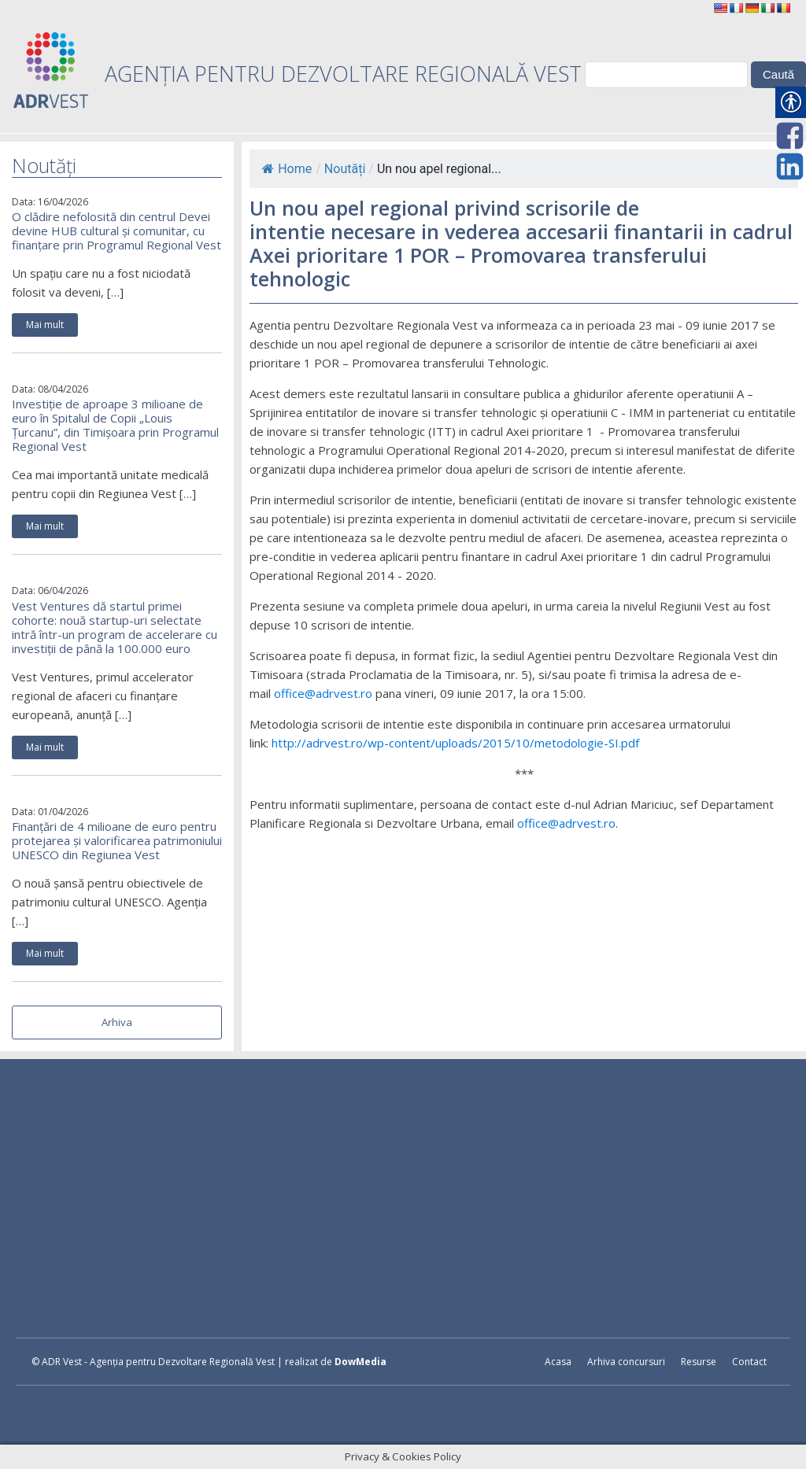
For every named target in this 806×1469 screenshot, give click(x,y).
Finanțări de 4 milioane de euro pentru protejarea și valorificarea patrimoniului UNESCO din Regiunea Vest (117, 840)
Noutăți (344, 168)
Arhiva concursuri (626, 1361)
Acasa (558, 1361)
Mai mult (45, 324)
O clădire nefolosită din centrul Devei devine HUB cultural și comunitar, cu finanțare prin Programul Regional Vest (116, 230)
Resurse (698, 1361)
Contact (749, 1361)
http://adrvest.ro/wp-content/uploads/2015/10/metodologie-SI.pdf (455, 743)
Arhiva (117, 1022)
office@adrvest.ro (323, 693)
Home (287, 168)
